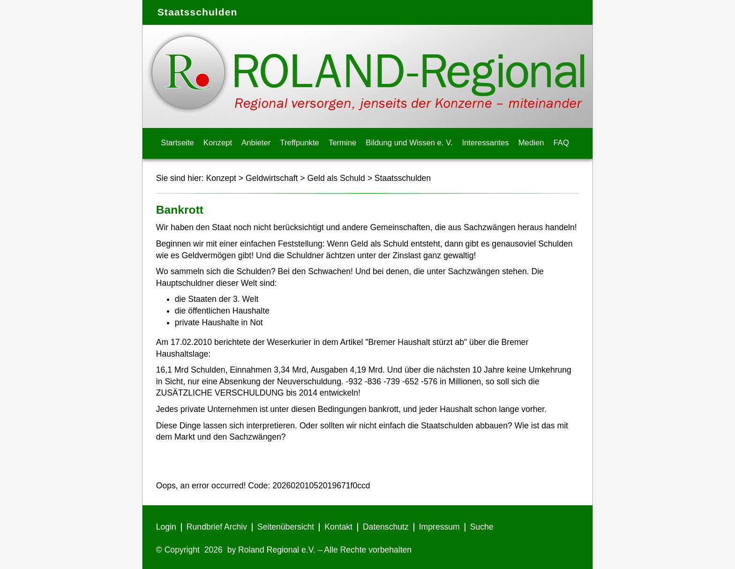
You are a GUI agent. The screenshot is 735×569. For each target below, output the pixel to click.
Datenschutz (386, 527)
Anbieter (255, 142)
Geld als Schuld (336, 178)
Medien (531, 142)
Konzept (217, 142)
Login (166, 527)
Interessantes (485, 142)
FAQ (561, 142)
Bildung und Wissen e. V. (409, 142)
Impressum (439, 527)
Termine (342, 142)
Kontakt (338, 527)
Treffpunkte (299, 142)
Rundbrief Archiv (217, 527)
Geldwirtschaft (272, 178)
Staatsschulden (403, 178)
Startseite (177, 142)
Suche (482, 527)
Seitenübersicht (285, 527)
